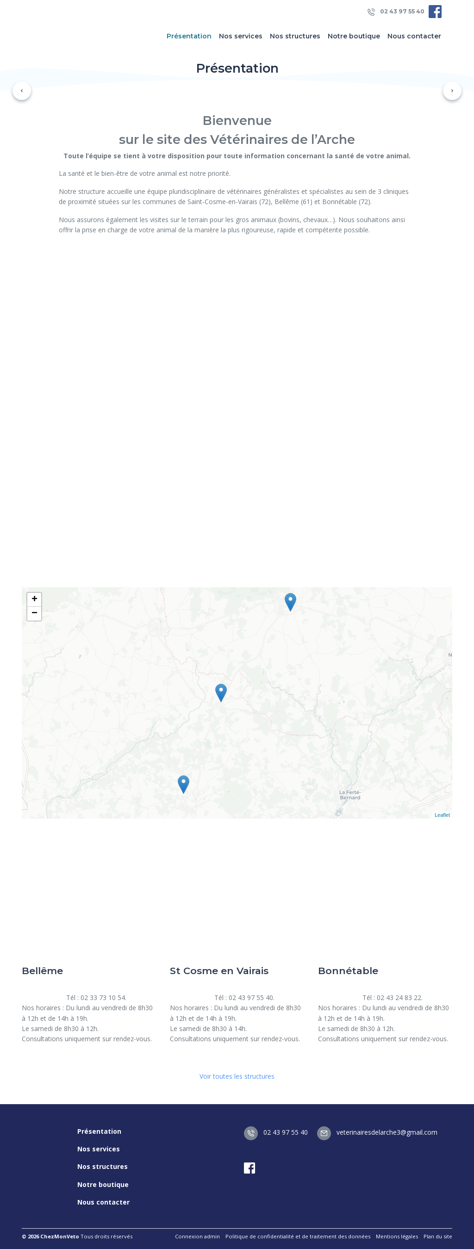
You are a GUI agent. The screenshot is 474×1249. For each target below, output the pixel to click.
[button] (21, 90)
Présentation (189, 36)
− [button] (34, 614)
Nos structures (295, 36)
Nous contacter (414, 36)
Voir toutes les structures (237, 1076)
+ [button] (34, 600)
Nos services (240, 36)
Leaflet (442, 815)
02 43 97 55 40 (396, 12)
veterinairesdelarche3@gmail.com (377, 1132)
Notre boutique (354, 36)
